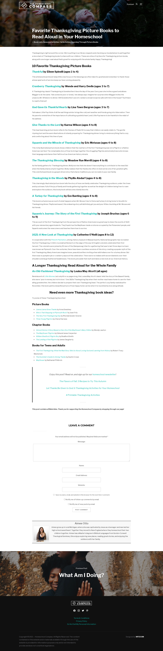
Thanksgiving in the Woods (48, 178)
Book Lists (38, 42)
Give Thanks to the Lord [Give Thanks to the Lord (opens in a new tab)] (46, 124)
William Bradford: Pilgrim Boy (47, 336)
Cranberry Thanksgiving (46, 86)
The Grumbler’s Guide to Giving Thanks (51, 357)
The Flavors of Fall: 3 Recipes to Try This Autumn (82, 381)
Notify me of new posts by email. (82, 504)
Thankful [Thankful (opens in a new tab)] (37, 71)
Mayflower (40, 360)
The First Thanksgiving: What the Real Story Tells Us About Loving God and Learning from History (73, 351)
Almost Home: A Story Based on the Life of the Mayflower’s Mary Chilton (63, 330)
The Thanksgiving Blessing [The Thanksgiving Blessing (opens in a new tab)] (48, 160)
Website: (81, 485)
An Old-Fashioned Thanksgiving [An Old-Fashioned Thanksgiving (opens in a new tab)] (51, 271)
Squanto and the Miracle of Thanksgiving (56, 142)
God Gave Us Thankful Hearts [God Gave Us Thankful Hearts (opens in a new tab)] (49, 107)
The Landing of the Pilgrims (46, 340)
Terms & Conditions (81, 618)
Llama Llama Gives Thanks (46, 310)
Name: (81, 466)
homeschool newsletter (104, 374)
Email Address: (81, 475)
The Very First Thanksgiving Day (48, 316)
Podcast (130, 4)
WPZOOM (140, 637)
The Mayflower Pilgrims (45, 333)
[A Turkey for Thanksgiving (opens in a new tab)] (48, 195)
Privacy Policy (81, 621)
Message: (81, 442)
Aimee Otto (81, 523)
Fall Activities (65, 42)
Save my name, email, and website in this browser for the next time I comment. (83, 495)
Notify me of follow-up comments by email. (82, 500)
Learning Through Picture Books (84, 42)
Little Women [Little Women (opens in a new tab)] (49, 276)
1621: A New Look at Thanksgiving (52, 234)
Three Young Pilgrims (44, 319)
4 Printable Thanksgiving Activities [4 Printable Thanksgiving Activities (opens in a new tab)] (83, 395)
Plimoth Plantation (58, 240)
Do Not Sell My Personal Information (81, 624)
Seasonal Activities (51, 42)
